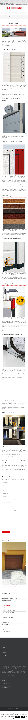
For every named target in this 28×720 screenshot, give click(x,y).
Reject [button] (23, 716)
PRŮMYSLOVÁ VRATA (5, 619)
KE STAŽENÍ (5, 652)
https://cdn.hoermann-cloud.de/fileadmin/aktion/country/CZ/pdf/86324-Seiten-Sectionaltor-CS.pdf (13, 539)
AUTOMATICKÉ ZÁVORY (6, 593)
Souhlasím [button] (17, 716)
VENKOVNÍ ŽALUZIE (5, 603)
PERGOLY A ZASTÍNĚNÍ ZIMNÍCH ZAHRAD (9, 598)
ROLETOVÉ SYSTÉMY (5, 622)
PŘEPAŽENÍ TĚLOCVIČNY (6, 600)
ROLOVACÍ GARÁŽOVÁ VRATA (8, 615)
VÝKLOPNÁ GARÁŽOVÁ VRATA (8, 612)
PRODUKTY (4, 591)
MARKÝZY (3, 595)
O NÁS (4, 644)
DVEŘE (3, 629)
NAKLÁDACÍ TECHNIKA (6, 631)
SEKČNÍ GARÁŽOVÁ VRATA (7, 607)
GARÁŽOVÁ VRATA (5, 605)
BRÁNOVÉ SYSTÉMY (5, 627)
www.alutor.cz (7, 687)
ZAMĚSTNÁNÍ (5, 658)
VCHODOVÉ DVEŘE (5, 624)
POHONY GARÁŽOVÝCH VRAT (8, 617)
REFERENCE (5, 650)
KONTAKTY (5, 655)
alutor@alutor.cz (7, 686)
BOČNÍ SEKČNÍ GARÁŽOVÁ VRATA (9, 610)
